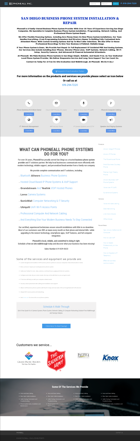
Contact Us (119, 432)
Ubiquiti (25, 207)
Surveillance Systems (110, 193)
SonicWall (26, 201)
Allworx (35, 175)
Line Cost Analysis (109, 214)
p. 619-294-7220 (129, 3)
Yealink (46, 188)
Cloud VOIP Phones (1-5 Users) (56, 110)
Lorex (23, 194)
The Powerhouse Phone (111, 159)
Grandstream (28, 188)
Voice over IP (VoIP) (110, 187)
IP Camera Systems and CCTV (83, 126)
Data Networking (109, 209)
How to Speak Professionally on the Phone (110, 245)
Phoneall (25, 438)
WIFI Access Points (56, 126)
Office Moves (107, 219)
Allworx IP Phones (109, 154)
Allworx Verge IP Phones (111, 149)
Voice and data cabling (111, 204)
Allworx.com (26, 297)
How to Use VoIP (109, 238)
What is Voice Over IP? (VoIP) (83, 110)
